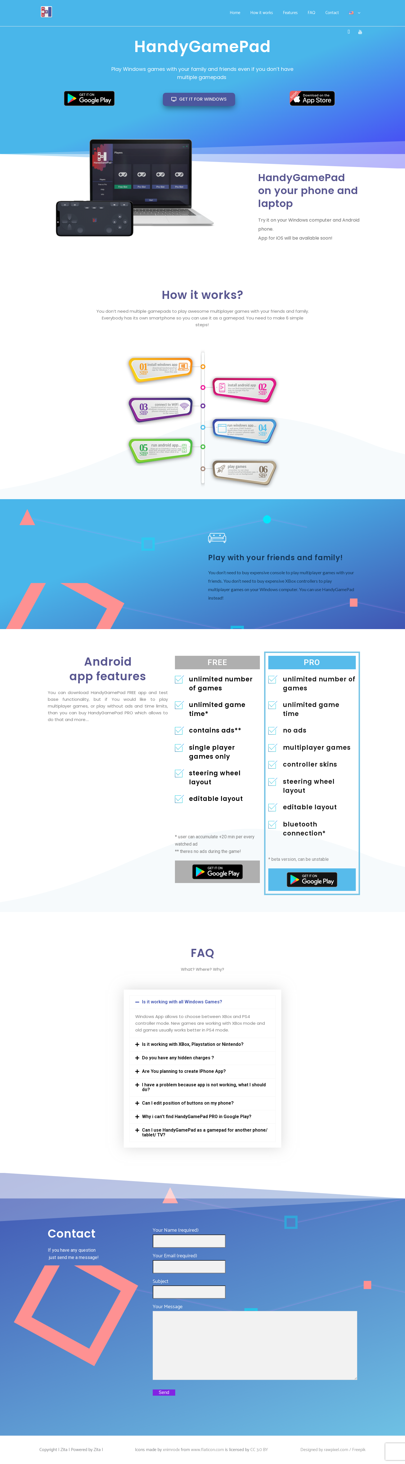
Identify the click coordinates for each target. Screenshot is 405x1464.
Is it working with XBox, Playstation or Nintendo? (193, 1044)
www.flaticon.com (207, 1450)
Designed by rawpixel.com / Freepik (333, 1450)
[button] (203, 1002)
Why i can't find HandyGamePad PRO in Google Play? (196, 1116)
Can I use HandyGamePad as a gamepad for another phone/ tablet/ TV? (204, 1132)
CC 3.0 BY (259, 1450)
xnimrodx (171, 1450)
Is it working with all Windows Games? (182, 1001)
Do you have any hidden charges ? (178, 1057)
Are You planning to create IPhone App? (184, 1071)
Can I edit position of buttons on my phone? (188, 1103)
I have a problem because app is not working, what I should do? (204, 1087)
